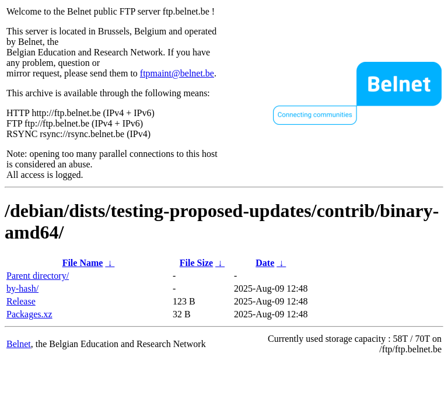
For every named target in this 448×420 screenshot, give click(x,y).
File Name (82, 263)
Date (265, 263)
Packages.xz (29, 314)
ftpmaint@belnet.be (177, 73)
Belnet (18, 344)
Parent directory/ (37, 276)
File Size (196, 263)
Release (21, 301)
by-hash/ (22, 288)
